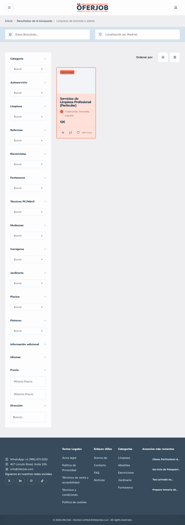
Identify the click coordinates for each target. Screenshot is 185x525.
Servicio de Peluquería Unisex (166, 469)
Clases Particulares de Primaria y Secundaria (166, 459)
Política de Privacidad (69, 468)
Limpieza (124, 458)
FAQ (96, 472)
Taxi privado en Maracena (162, 479)
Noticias (99, 480)
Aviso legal (69, 458)
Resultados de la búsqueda (34, 21)
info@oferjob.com (21, 469)
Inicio (9, 21)
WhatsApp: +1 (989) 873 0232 (29, 459)
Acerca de (100, 458)
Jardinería (125, 480)
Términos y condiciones (70, 492)
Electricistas (126, 472)
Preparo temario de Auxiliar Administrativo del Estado (164, 490)
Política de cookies (74, 502)
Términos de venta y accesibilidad (75, 480)
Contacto (100, 465)
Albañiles (124, 465)
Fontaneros (125, 487)
